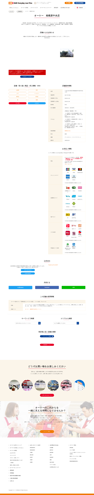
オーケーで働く (47, 430)
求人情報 (68, 2)
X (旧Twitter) (20, 286)
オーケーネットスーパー (45, 7)
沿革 (50, 453)
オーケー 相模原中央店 (29, 11)
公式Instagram (28, 273)
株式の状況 (52, 461)
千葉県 (31, 451)
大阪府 (31, 458)
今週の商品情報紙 (79, 2)
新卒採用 (71, 446)
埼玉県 (31, 456)
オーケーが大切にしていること (16, 446)
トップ (11, 11)
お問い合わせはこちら (47, 394)
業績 (50, 458)
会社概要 (51, 446)
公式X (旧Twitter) (27, 269)
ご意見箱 (11, 461)
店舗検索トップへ (47, 343)
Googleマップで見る (27, 76)
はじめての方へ (13, 451)
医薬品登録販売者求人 (74, 460)
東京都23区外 (32, 448)
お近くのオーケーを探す (35, 444)
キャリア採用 (72, 448)
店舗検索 (80, 7)
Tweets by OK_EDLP (53, 264)
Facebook (47, 286)
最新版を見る (67, 130)
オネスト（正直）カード (14, 456)
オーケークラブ (34, 7)
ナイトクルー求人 (73, 457)
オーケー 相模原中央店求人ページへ (33, 308)
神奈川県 (31, 453)
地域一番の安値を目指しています (16, 459)
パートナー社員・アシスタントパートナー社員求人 (77, 452)
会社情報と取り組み (65, 7)
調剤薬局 (56, 7)
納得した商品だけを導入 (14, 463)
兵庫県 (31, 461)
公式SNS (37, 103)
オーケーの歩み (53, 463)
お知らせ (12, 479)
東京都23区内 (32, 446)
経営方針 (51, 448)
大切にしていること (13, 7)
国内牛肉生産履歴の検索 (15, 474)
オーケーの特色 (24, 7)
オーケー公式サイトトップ (16, 444)
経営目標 (51, 451)
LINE (73, 286)
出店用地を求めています (54, 465)
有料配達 (12, 471)
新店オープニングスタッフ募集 (75, 455)
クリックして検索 (47, 335)
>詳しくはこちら (68, 164)
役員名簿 (51, 456)
